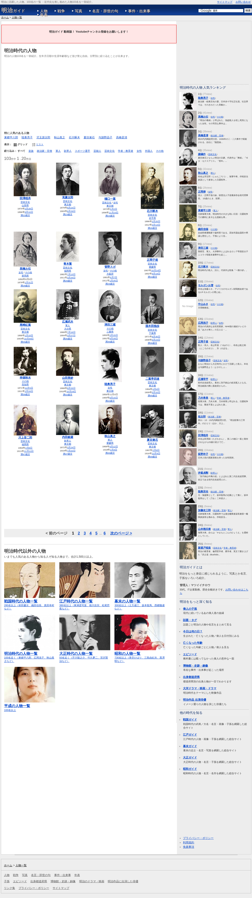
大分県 (67, 328)
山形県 (25, 205)
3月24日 (71, 447)
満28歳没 (25, 285)
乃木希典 (203, 397)
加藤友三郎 (204, 510)
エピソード (190, 654)
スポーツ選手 (82, 150)
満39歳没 (25, 394)
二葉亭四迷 (152, 378)
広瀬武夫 (67, 321)
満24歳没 (110, 215)
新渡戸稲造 (204, 547)
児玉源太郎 (43, 137)
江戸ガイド (190, 734)
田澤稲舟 (25, 198)
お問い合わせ (243, 1)
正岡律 (202, 191)
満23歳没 (67, 214)
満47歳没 (25, 454)
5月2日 (113, 209)
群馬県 (25, 275)
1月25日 (114, 280)
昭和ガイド (190, 769)
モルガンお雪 (205, 285)
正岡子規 (152, 259)
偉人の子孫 (190, 608)
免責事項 (188, 846)
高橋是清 (121, 137)
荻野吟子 (203, 454)
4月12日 (114, 446)
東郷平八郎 (11, 137)
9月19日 (156, 273)
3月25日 (71, 277)
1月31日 (29, 282)
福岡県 (67, 271)
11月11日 (29, 451)
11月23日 (113, 212)
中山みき (203, 304)
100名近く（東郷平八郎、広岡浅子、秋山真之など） (29, 655)
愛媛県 (152, 267)
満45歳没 (152, 395)
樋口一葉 (110, 198)
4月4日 (156, 389)
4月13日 (156, 225)
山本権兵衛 (204, 529)
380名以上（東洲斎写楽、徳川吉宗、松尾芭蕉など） (84, 603)
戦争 (61, 11)
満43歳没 (110, 401)
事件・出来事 (139, 11)
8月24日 (71, 207)
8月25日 (71, 388)
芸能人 (97, 150)
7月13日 (71, 274)
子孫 (6, 881)
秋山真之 (59, 137)
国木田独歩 (152, 326)
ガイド (13, 10)
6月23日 (156, 340)
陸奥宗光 (203, 491)
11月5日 (29, 388)
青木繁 (67, 263)
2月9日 (156, 450)
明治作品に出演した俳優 (123, 881)
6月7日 (113, 277)
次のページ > (121, 533)
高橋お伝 (25, 268)
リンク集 (9, 888)
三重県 (110, 331)
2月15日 (114, 335)
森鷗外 (202, 154)
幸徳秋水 (25, 377)
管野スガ (110, 266)
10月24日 (71, 391)
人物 (43, 11)
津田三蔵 (110, 324)
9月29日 (114, 338)
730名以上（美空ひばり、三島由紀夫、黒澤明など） (139, 655)
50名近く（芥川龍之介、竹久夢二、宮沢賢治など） (84, 655)
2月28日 (29, 208)
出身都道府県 (191, 677)
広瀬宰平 (203, 379)
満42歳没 (67, 394)
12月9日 (156, 453)
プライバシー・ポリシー (198, 838)
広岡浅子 (203, 322)
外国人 (149, 150)
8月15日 (114, 397)
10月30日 (29, 338)
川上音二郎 (25, 437)
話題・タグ (190, 620)
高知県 (25, 384)
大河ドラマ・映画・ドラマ (199, 688)
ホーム (5, 17)
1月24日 (29, 391)
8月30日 (156, 336)
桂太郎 (202, 416)
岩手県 (152, 218)
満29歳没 (110, 284)
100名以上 (29, 705)
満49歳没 (110, 453)
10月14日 (156, 270)
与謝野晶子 (105, 137)
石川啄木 (74, 137)
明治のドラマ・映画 (91, 881)
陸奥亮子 (27, 137)
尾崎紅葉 (25, 324)
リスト (40, 144)
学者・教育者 (125, 150)
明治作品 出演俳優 (194, 699)
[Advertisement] (89, 94)
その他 (160, 150)
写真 (78, 11)
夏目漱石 (89, 137)
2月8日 (28, 448)
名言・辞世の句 (105, 11)
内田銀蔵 (67, 437)
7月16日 (71, 332)
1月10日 (29, 335)
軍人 (58, 150)
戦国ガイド (190, 719)
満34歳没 (152, 277)
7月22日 (71, 450)
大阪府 (110, 274)
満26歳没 (152, 228)
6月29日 (71, 211)
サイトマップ (224, 1)
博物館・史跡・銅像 (195, 665)
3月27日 (71, 335)
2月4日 (113, 449)
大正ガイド (190, 757)
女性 (139, 150)
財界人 (68, 150)
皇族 (31, 150)
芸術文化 (109, 150)
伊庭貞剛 (203, 472)
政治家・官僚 (44, 150)
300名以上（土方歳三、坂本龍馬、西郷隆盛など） (139, 603)
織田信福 (203, 229)
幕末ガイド (190, 746)
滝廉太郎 (67, 197)
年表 (43, 15)
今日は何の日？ (192, 631)
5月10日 (156, 392)
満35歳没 (25, 342)
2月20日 (156, 221)
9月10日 (29, 212)
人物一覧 (17, 17)
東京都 (67, 204)
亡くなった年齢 (192, 642)
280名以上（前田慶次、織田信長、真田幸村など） (29, 603)
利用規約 (188, 842)
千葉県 (152, 333)
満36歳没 (110, 341)
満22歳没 (25, 215)
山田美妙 (67, 377)
